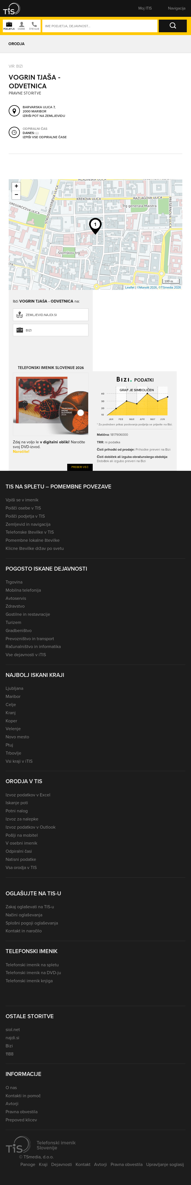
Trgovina (14, 582)
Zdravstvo (15, 606)
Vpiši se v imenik (22, 500)
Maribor (13, 696)
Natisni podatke (21, 859)
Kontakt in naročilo (24, 931)
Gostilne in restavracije (28, 614)
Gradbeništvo (19, 630)
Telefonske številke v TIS (30, 532)
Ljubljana (14, 688)
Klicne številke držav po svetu (35, 548)
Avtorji (12, 1103)
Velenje (13, 728)
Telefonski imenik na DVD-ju (33, 972)
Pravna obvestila (22, 1111)
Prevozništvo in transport (30, 638)
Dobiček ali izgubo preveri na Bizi (121, 461)
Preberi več (79, 467)
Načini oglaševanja (24, 915)
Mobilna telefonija (23, 590)
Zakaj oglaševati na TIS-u (30, 906)
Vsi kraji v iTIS (19, 761)
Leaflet (129, 287)
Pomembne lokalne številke (33, 540)
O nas (11, 1087)
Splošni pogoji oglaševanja (32, 923)
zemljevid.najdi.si (41, 314)
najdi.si (12, 1037)
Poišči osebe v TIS (23, 508)
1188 (9, 1054)
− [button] (16, 195)
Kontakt (83, 1164)
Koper (11, 721)
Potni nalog (17, 811)
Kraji (43, 1164)
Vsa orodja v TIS (21, 867)
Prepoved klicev (21, 1120)
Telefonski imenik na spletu (32, 965)
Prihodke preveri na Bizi (153, 449)
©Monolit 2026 (147, 287)
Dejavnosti (61, 1164)
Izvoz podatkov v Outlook (30, 827)
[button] (15, 8)
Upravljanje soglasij (165, 1164)
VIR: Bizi (16, 66)
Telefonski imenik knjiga (29, 980)
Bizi (29, 330)
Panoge (27, 1164)
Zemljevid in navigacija (28, 524)
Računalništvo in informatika (33, 646)
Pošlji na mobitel (22, 835)
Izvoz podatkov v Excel (28, 795)
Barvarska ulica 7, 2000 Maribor (39, 109)
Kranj (11, 712)
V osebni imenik (21, 843)
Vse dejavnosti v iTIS (26, 654)
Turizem (13, 622)
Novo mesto (17, 737)
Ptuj (9, 745)
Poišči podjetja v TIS (25, 516)
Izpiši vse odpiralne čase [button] (45, 137)
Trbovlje (13, 753)
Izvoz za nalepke (22, 819)
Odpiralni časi (19, 851)
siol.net (13, 1029)
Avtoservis (16, 598)
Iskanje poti (17, 802)
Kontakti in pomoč (23, 1095)
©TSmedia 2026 (170, 287)
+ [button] (16, 187)
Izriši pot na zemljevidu (44, 116)
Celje (11, 704)
